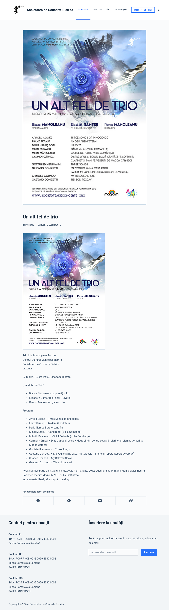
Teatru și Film (122, 10)
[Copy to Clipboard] (131, 500)
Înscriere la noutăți (143, 10)
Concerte (83, 10)
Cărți (108, 10)
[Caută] (159, 10)
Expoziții (96, 10)
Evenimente (55, 225)
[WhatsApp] (69, 500)
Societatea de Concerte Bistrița (50, 10)
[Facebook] (38, 500)
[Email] (100, 500)
